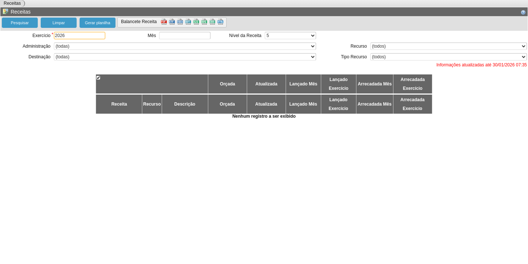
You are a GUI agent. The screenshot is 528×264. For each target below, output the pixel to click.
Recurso (359, 46)
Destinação (40, 56)
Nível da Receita (245, 35)
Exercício (41, 35)
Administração (37, 46)
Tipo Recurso (354, 56)
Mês (152, 35)
